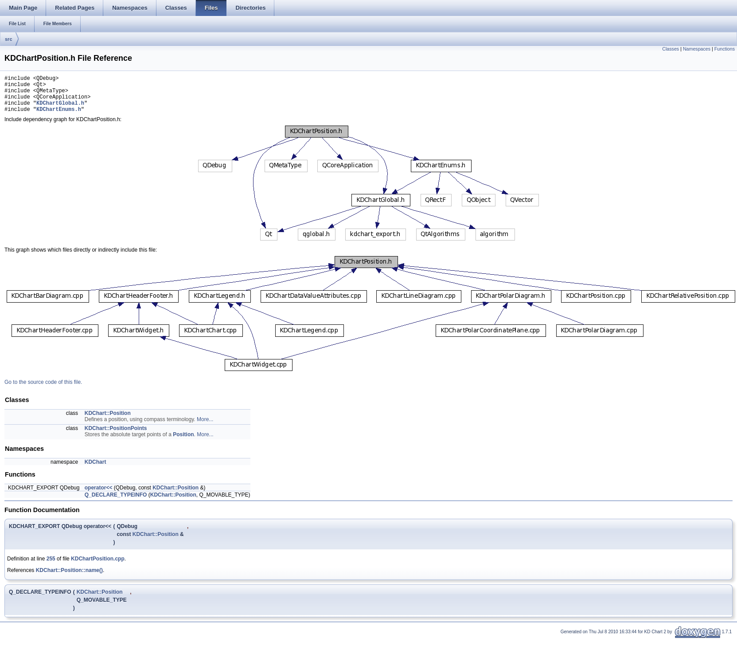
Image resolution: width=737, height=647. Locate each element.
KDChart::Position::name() (69, 578)
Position (183, 442)
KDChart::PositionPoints (116, 436)
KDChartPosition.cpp (98, 567)
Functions (724, 48)
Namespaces (696, 48)
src (8, 39)
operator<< (99, 496)
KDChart (95, 470)
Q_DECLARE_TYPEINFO (116, 503)
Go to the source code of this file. (43, 390)
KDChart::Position (108, 421)
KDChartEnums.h (58, 117)
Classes (670, 48)
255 (51, 567)
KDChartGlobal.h (60, 109)
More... (205, 427)
